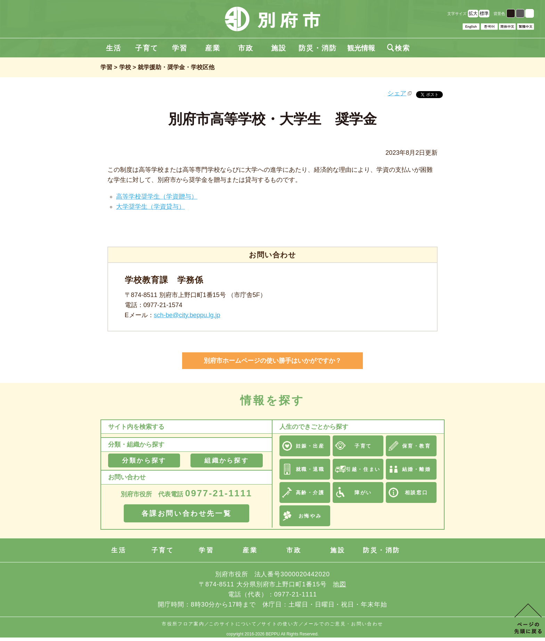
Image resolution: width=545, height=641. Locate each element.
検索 (398, 48)
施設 (278, 48)
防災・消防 (318, 48)
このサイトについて (233, 623)
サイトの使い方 (280, 623)
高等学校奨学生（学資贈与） (156, 196)
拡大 (473, 13)
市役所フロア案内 (183, 623)
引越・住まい (363, 469)
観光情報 (361, 48)
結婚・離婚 (416, 469)
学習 (179, 48)
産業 (212, 48)
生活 (113, 48)
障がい (363, 492)
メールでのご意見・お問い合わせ (343, 623)
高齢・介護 (310, 492)
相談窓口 (416, 492)
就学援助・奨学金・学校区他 (176, 67)
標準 (484, 13)
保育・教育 (416, 446)
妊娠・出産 (310, 446)
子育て (146, 48)
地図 (339, 584)
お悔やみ (310, 516)
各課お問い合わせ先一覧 (186, 513)
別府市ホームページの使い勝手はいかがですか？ (272, 360)
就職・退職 (310, 469)
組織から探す (226, 460)
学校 (125, 67)
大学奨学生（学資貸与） (150, 206)
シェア (397, 93)
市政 (245, 48)
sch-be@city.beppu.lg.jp (187, 315)
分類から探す (144, 460)
